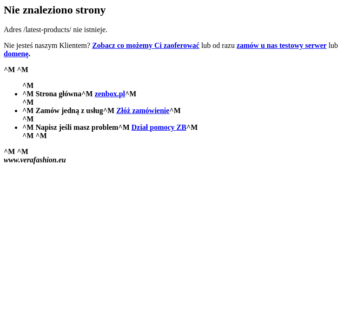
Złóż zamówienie (142, 110)
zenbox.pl (110, 94)
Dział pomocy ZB (159, 127)
